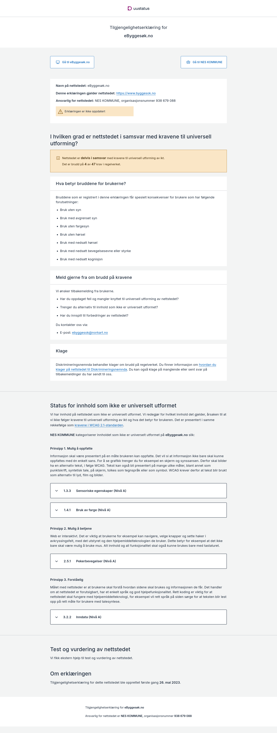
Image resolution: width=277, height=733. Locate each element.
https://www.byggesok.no (136, 93)
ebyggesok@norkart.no (90, 332)
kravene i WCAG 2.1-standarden (99, 425)
